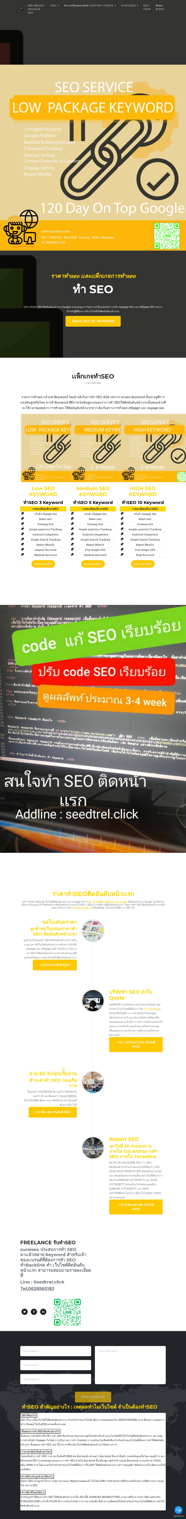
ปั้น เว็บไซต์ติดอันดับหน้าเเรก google (107, 901)
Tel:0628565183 (37, 1288)
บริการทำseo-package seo (35, 12)
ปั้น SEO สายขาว (82, 907)
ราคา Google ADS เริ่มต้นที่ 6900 (136, 1044)
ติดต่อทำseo (160, 8)
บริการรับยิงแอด (152, 1008)
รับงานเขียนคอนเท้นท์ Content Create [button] (89, 6)
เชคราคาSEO (43, 564)
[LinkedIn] (43, 1312)
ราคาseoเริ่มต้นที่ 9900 (54, 965)
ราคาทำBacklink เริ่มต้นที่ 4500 (136, 1207)
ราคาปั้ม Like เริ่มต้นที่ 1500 (52, 1112)
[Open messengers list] (178, 1510)
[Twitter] (24, 1312)
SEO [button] (54, 6)
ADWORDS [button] (129, 6)
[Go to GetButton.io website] (179, 1516)
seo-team (147, 8)
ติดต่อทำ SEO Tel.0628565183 (93, 321)
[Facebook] (34, 1312)
